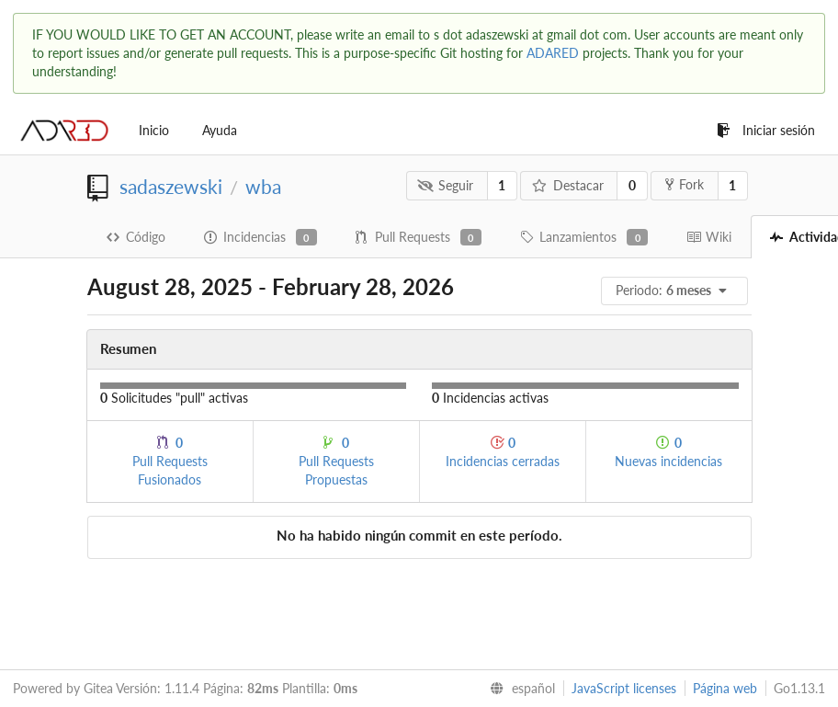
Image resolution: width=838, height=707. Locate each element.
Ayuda (219, 130)
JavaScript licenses (624, 688)
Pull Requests (418, 237)
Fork (684, 184)
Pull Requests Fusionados (170, 461)
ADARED (553, 53)
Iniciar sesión (766, 130)
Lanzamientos (584, 237)
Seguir (445, 185)
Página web (725, 688)
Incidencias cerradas (503, 452)
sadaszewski (170, 186)
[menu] (676, 291)
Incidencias (260, 237)
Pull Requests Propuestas (336, 461)
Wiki (708, 237)
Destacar (568, 185)
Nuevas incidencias (668, 452)
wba (263, 186)
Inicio (154, 130)
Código (136, 237)
